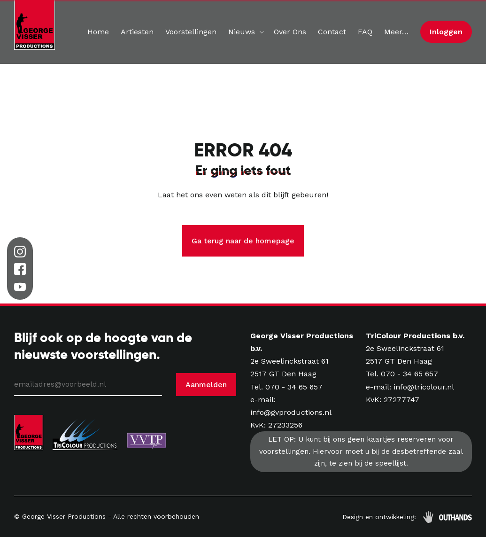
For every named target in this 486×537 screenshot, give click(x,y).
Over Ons (290, 31)
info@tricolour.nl (423, 386)
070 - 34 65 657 (294, 386)
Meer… (396, 31)
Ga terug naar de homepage (243, 240)
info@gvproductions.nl (291, 412)
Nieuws (241, 31)
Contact (332, 31)
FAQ (365, 31)
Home (98, 31)
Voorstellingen (190, 31)
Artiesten (137, 31)
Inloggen (446, 31)
